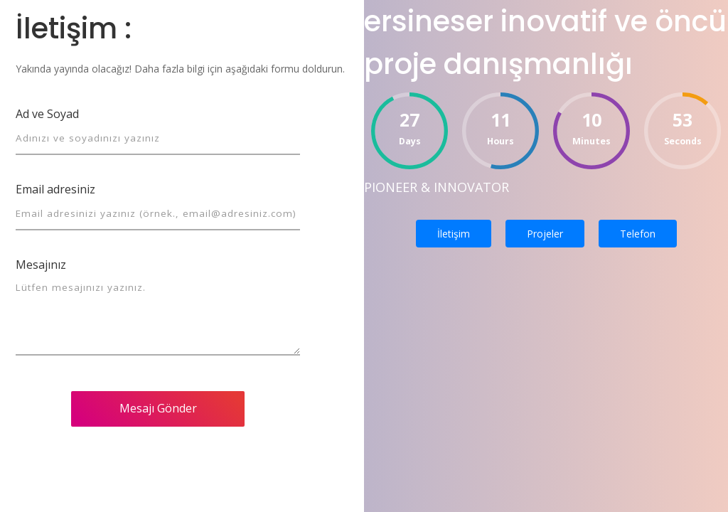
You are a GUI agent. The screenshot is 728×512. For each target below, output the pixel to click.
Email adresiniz (55, 189)
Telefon (637, 233)
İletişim (453, 233)
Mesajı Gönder (158, 408)
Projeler (545, 233)
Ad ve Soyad (47, 114)
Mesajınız (41, 264)
